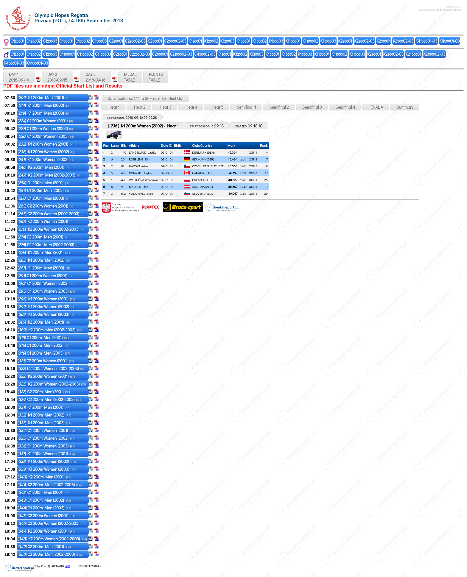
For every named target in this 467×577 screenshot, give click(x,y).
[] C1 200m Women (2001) (45, 121)
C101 (17, 41)
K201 (345, 41)
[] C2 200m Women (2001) (45, 206)
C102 (34, 41)
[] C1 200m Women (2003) (46, 136)
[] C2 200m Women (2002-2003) (51, 213)
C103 (50, 41)
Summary (404, 107)
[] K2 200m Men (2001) (43, 167)
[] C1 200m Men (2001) (43, 182)
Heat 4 (190, 107)
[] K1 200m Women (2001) (45, 144)
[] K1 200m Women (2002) (46, 152)
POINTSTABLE (156, 77)
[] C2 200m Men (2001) (43, 237)
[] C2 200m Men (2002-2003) (48, 244)
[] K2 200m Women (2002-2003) (51, 229)
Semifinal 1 (246, 107)
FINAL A (375, 107)
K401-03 (426, 41)
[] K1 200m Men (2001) (43, 97)
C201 (116, 41)
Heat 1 (113, 107)
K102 (211, 41)
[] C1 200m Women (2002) (45, 128)
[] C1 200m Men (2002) (43, 190)
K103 (227, 41)
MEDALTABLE (130, 77)
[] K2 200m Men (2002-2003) (49, 175)
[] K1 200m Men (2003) (43, 113)
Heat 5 (216, 107)
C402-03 (204, 54)
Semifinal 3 (311, 107)
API (67, 566)
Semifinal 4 (344, 107)
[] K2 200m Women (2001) (45, 221)
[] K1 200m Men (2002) (43, 105)
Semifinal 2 (278, 107)
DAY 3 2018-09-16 (96, 77)
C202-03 (135, 41)
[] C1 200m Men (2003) (43, 198)
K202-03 (364, 41)
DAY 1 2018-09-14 (19, 77)
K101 (195, 41)
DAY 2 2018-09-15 (57, 77)
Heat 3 (164, 107)
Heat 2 (138, 107)
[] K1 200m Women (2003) (46, 159)
